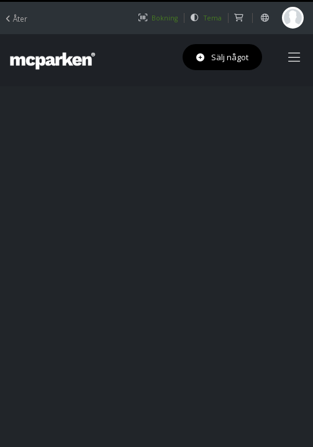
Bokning (158, 18)
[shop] (240, 18)
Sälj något (222, 57)
